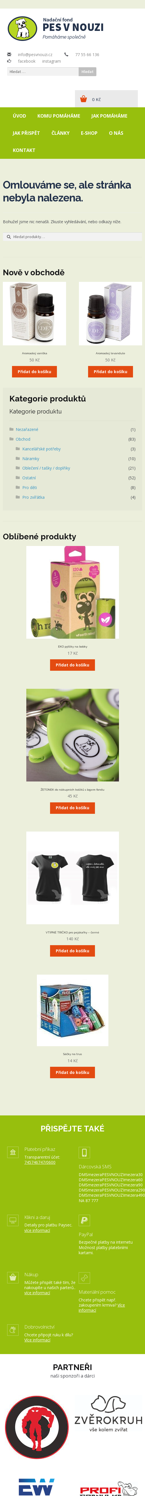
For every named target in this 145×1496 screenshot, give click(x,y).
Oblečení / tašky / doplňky (46, 468)
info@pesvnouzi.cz (35, 54)
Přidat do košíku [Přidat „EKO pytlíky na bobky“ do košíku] (72, 665)
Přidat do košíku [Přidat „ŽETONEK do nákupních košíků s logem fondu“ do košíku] (72, 807)
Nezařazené (27, 429)
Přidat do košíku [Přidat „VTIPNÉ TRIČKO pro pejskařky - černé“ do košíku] (72, 950)
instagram (51, 61)
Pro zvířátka (33, 497)
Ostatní (29, 477)
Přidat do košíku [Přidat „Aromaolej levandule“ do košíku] (110, 371)
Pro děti (29, 487)
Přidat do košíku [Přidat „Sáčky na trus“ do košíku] (72, 1072)
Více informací (37, 1340)
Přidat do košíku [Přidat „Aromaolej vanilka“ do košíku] (34, 371)
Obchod (23, 439)
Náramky (30, 458)
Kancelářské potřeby (41, 449)
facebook (26, 61)
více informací (37, 1230)
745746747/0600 (39, 1162)
